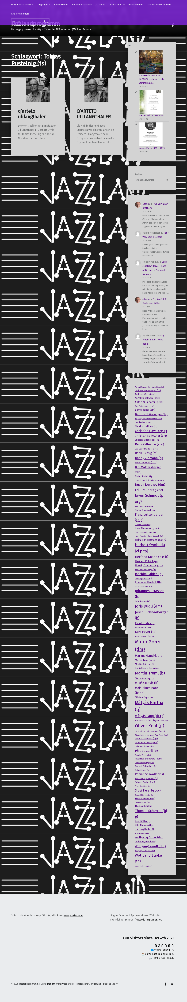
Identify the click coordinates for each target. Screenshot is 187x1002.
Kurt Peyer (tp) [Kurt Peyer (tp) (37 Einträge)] (145, 632)
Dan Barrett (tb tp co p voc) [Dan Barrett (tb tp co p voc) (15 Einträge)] (146, 449)
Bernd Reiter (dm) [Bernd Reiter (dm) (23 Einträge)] (145, 409)
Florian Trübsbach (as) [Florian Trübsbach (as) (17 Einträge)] (145, 510)
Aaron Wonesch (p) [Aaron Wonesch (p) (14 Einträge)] (142, 387)
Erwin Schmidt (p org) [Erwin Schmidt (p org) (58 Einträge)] (149, 498)
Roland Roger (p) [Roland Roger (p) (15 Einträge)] (142, 770)
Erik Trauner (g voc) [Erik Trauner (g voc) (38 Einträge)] (149, 490)
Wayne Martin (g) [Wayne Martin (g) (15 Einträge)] (142, 833)
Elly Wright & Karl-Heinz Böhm (153, 339)
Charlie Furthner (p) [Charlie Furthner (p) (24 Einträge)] (146, 426)
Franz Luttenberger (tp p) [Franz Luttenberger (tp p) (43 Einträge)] (149, 517)
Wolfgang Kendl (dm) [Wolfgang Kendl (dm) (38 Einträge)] (150, 846)
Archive (138, 174)
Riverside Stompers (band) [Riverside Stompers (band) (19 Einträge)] (148, 758)
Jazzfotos (100, 4)
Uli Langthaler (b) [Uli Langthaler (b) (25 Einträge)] (145, 829)
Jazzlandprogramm (28, 983)
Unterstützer (115, 4)
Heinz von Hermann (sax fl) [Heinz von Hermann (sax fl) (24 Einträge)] (150, 539)
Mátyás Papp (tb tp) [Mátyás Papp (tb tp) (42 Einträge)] (149, 716)
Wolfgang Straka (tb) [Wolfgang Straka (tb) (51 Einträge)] (148, 858)
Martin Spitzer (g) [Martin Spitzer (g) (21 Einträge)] (144, 664)
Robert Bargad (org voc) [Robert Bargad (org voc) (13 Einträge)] (144, 763)
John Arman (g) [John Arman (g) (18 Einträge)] (142, 601)
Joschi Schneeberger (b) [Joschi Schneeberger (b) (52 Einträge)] (151, 615)
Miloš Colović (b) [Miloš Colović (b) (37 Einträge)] (146, 683)
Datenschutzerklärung (89, 983)
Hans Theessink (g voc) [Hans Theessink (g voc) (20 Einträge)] (147, 528)
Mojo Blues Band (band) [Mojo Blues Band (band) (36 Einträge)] (147, 690)
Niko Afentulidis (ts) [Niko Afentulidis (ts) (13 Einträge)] (142, 720)
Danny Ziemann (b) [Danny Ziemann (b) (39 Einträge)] (149, 458)
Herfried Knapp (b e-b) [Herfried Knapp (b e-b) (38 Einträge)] (151, 557)
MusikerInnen (61, 4)
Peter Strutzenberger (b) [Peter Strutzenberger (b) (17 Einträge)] (146, 742)
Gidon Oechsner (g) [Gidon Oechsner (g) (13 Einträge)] (142, 525)
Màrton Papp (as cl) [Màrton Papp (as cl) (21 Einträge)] (145, 697)
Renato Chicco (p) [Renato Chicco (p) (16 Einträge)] (143, 755)
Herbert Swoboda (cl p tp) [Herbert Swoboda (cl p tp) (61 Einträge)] (150, 548)
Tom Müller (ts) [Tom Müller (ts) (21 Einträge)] (143, 821)
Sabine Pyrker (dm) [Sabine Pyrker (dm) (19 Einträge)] (145, 782)
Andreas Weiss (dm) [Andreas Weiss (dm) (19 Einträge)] (145, 394)
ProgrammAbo (135, 4)
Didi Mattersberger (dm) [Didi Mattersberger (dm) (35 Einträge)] (148, 469)
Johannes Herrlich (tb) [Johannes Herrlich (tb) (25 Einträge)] (148, 582)
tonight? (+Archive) (21, 4)
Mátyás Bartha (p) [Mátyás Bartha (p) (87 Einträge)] (149, 706)
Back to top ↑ (110, 983)
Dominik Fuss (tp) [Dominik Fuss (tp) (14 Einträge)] (142, 480)
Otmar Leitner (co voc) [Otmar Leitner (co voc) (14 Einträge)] (144, 735)
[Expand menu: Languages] (49, 4)
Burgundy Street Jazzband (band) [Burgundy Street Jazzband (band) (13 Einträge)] (148, 419)
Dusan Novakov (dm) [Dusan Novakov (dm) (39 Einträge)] (150, 484)
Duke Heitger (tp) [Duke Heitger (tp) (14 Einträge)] (157, 480)
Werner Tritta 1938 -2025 (151, 115)
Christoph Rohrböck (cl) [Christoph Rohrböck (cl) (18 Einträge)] (147, 440)
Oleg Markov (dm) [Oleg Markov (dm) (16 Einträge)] (160, 720)
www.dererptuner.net (149, 919)
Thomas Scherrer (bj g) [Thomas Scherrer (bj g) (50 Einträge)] (151, 814)
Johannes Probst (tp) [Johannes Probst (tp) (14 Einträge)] (143, 586)
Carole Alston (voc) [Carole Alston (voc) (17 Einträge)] (143, 422)
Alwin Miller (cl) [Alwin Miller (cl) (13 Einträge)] (158, 387)
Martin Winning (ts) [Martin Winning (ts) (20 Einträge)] (144, 678)
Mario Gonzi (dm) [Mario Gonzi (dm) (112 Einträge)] (147, 645)
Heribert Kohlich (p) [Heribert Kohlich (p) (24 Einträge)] (146, 561)
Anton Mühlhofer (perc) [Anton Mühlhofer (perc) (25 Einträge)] (149, 402)
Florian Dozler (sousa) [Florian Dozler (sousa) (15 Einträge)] (144, 506)
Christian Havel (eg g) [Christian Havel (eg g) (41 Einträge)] (151, 431)
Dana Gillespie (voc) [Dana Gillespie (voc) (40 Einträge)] (149, 444)
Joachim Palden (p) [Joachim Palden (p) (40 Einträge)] (149, 574)
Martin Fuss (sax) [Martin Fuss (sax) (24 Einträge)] (145, 660)
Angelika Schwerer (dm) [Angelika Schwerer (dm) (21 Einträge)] (147, 398)
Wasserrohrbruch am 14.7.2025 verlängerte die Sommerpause (152, 79)
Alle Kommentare (20, 13)
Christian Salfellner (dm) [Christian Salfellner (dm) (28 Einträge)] (151, 435)
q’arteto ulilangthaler (32, 113)
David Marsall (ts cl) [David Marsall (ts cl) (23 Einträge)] (146, 462)
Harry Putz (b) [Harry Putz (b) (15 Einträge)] (140, 536)
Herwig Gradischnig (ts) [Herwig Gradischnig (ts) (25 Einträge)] (149, 565)
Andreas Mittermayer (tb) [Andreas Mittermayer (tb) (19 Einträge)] (148, 390)
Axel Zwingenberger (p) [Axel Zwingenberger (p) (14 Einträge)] (144, 406)
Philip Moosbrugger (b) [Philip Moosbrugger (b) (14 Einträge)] (144, 746)
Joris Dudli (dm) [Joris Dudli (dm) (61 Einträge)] (148, 606)
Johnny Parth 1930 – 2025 (152, 148)
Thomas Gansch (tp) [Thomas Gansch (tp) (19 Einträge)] (145, 798)
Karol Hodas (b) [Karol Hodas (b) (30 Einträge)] (145, 623)
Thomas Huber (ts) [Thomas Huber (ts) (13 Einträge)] (142, 802)
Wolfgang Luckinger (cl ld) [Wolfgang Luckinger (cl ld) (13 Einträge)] (145, 851)
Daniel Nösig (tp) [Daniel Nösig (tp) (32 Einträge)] (146, 453)
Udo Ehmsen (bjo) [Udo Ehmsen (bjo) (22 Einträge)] (144, 825)
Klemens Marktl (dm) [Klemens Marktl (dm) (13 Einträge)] (143, 627)
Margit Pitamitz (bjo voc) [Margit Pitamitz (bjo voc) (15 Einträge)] (145, 636)
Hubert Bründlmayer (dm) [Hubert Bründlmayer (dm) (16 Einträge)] (146, 569)
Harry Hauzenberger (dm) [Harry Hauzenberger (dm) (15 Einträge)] (145, 532)
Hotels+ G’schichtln (82, 4)
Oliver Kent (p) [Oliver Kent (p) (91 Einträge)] (149, 725)
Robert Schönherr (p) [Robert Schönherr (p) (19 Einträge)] (146, 766)
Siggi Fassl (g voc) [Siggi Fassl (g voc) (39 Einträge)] (148, 790)
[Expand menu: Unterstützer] (124, 4)
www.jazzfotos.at (73, 915)
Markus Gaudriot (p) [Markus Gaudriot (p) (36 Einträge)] (149, 656)
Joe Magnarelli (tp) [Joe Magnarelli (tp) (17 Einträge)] (143, 578)
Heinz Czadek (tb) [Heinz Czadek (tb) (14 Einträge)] (155, 536)
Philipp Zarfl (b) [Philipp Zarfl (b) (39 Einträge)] (146, 751)
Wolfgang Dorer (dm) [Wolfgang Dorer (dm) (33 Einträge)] (149, 837)
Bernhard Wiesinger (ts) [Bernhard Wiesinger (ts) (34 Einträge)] (151, 414)
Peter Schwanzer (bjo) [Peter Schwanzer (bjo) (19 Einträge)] (146, 738)
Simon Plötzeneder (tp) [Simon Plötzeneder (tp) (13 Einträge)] (144, 795)
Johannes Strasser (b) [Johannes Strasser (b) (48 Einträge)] (149, 594)
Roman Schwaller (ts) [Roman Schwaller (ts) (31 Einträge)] (149, 774)
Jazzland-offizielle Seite (159, 4)
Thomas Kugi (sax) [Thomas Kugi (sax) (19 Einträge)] (144, 806)
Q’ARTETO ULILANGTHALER (93, 113)
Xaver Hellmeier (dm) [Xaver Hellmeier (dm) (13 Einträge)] (143, 866)
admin (145, 203)
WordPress (61, 983)
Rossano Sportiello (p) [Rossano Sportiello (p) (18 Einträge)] (146, 778)
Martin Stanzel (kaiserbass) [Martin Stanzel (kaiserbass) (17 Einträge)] (147, 668)
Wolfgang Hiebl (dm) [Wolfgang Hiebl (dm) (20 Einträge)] (145, 841)
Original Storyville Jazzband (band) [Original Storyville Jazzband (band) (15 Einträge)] (150, 731)
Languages (42, 4)
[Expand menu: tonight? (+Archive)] (32, 4)
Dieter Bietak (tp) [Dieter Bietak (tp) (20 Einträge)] (144, 476)
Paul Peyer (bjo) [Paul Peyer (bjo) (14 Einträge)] (161, 735)
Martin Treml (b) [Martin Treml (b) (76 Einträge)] (150, 673)
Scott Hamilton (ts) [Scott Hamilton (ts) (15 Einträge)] (142, 786)
